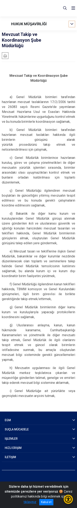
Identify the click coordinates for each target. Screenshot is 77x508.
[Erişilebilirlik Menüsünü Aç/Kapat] (68, 499)
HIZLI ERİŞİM (13, 448)
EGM (8, 420)
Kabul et (46, 502)
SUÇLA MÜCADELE (17, 429)
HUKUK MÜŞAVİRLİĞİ (29, 24)
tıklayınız (30, 502)
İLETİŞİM (10, 457)
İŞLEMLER (11, 438)
